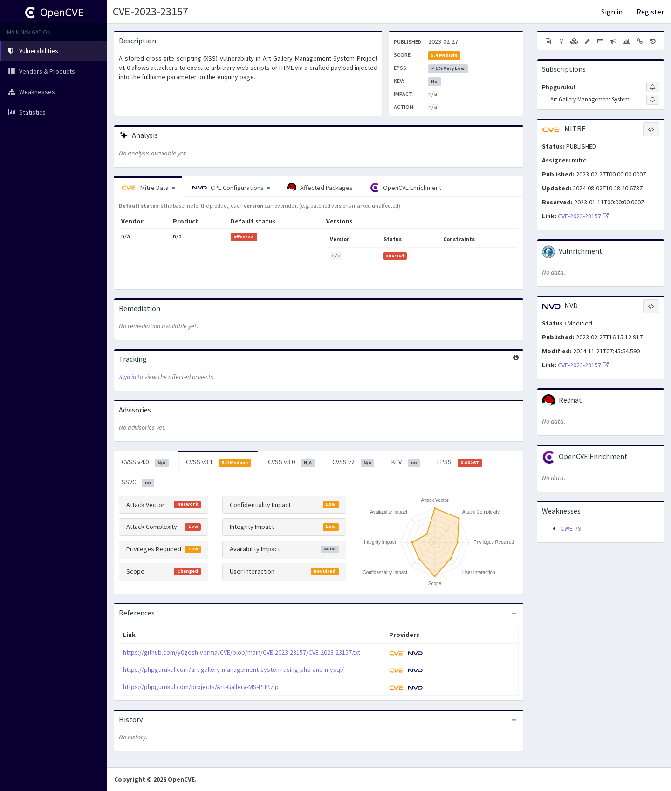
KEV (405, 462)
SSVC (138, 482)
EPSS (459, 462)
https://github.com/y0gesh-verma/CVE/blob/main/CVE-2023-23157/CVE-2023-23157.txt (241, 652)
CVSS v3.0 (291, 462)
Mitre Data (148, 187)
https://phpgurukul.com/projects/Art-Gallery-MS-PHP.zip (201, 687)
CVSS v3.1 (218, 462)
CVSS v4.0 (145, 462)
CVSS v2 (353, 462)
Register (650, 11)
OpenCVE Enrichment (405, 187)
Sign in (612, 11)
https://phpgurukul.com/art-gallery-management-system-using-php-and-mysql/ (233, 669)
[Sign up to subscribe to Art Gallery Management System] (652, 100)
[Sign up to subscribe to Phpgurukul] (652, 87)
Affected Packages (320, 187)
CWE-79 (571, 528)
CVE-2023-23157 (150, 11)
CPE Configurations (231, 187)
